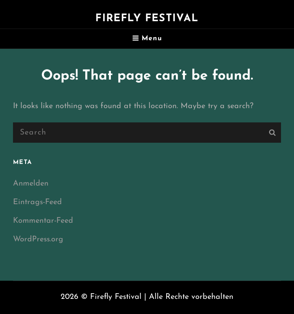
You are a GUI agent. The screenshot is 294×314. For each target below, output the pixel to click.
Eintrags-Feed (37, 202)
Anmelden (30, 183)
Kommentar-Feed (43, 221)
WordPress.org (38, 239)
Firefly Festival (146, 18)
